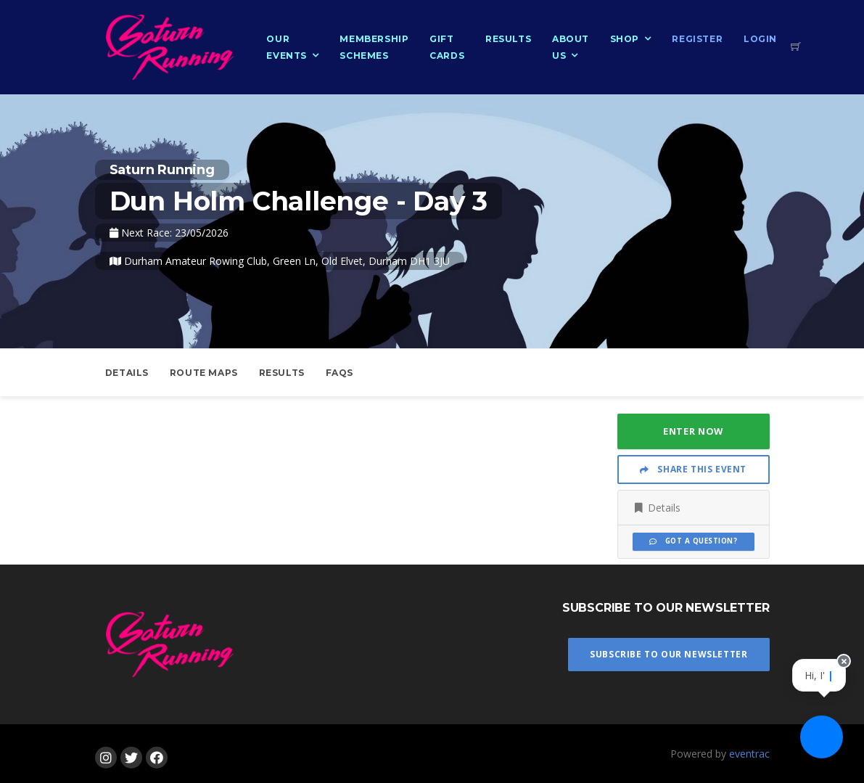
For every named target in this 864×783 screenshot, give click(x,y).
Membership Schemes (374, 47)
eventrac (749, 754)
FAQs (339, 372)
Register (697, 38)
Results (508, 38)
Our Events (286, 47)
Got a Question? (693, 541)
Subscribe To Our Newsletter (668, 654)
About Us (570, 47)
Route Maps (204, 372)
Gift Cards (446, 47)
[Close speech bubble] (840, 678)
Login (760, 38)
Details (127, 372)
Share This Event (693, 469)
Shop (624, 38)
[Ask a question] (820, 739)
